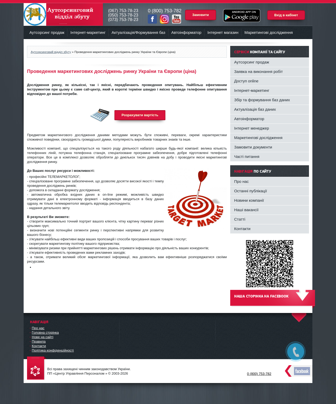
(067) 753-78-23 (123, 10)
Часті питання (246, 156)
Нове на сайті (42, 337)
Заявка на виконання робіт (258, 71)
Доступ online (246, 81)
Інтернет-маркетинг (88, 32)
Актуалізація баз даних (255, 109)
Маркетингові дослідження (268, 32)
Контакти (242, 228)
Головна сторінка (45, 332)
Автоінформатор (186, 32)
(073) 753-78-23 (123, 19)
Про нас (241, 181)
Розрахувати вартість (140, 115)
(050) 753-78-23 (123, 15)
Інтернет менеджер (251, 128)
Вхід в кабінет (286, 15)
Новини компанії (249, 200)
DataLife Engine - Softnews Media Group (36, 368)
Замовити (200, 15)
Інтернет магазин (222, 32)
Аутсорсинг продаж (46, 32)
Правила (39, 341)
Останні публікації (250, 191)
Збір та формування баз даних (262, 100)
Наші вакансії (246, 210)
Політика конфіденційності (53, 350)
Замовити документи (253, 147)
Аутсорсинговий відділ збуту (63, 14)
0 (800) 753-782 (259, 374)
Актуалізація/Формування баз (138, 32)
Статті (239, 219)
